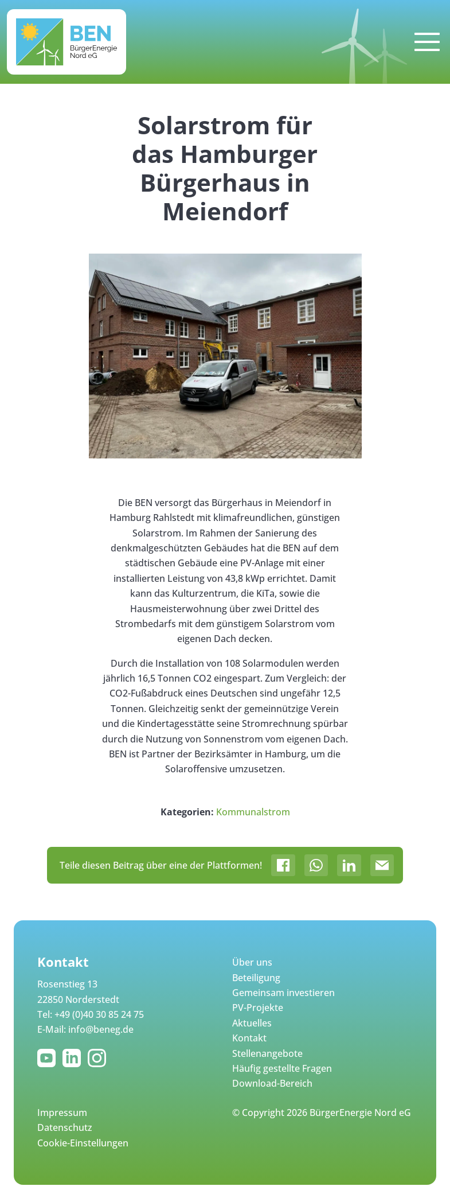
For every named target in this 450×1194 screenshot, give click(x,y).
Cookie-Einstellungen (82, 1143)
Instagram (99, 1058)
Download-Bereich (272, 1083)
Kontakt (249, 1038)
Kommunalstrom (253, 812)
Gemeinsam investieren (283, 992)
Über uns (252, 962)
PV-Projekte (257, 1007)
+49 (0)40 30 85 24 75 (99, 1014)
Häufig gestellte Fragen (282, 1068)
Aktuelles (252, 1023)
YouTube (48, 1058)
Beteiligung (256, 977)
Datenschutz (64, 1127)
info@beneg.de (101, 1029)
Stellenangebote (267, 1053)
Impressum (62, 1112)
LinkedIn (73, 1058)
